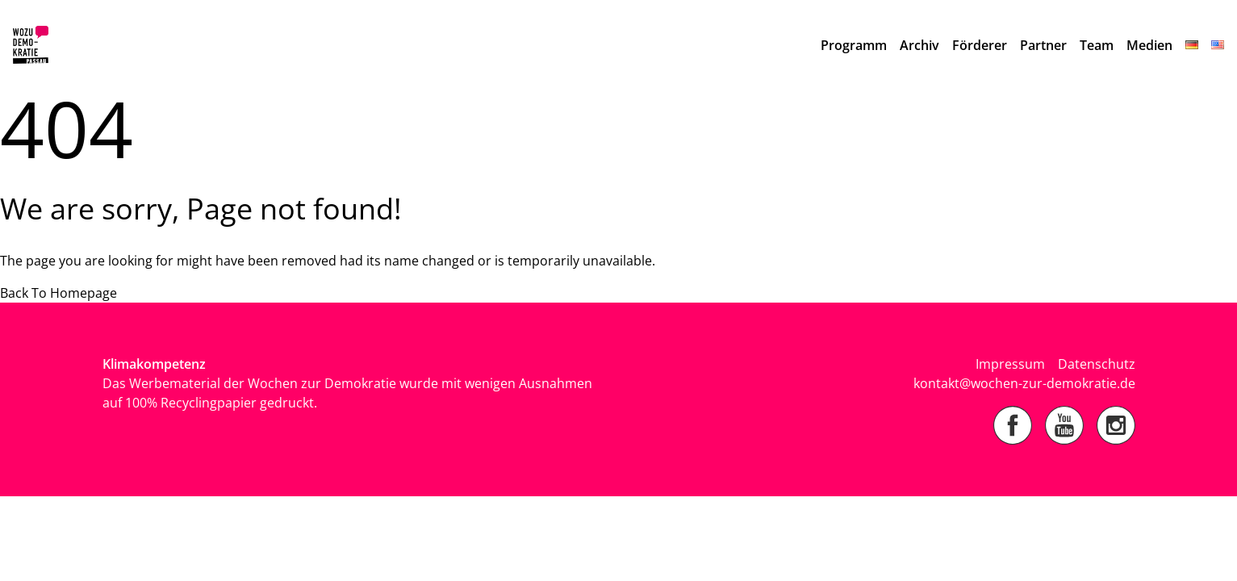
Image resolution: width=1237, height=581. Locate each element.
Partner (1043, 45)
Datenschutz (1096, 364)
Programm (854, 45)
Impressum (1010, 364)
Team (1097, 45)
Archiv (919, 45)
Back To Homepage (58, 293)
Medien (1149, 45)
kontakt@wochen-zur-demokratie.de (1024, 383)
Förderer (979, 45)
